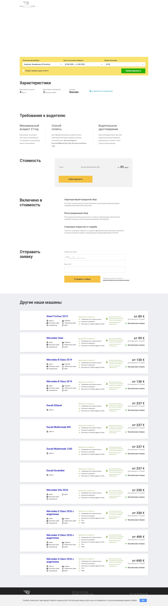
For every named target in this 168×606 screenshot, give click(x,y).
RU (147, 5)
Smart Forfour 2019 (57, 317)
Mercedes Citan (54, 339)
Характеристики (47, 5)
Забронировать (133, 71)
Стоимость (81, 5)
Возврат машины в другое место (37, 71)
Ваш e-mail (67, 265)
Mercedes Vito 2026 (57, 491)
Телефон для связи (70, 252)
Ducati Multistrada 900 (58, 428)
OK (143, 600)
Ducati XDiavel (54, 406)
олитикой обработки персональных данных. (118, 281)
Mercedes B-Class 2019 (59, 360)
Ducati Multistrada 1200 (59, 449)
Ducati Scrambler (55, 471)
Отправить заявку (83, 280)
